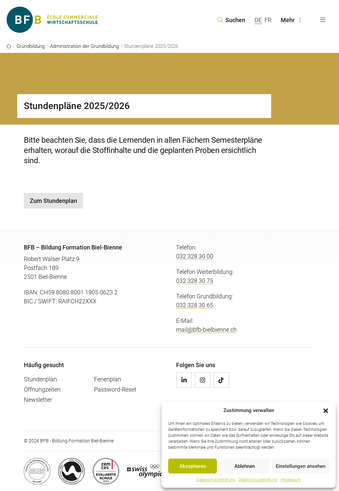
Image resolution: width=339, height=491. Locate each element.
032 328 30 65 (194, 305)
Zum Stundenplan (53, 200)
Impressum (291, 479)
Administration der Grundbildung (84, 46)
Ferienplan (107, 379)
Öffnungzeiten (42, 389)
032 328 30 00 (194, 256)
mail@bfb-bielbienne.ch (206, 329)
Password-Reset (115, 389)
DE (258, 20)
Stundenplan (40, 379)
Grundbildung (31, 46)
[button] (325, 410)
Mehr (292, 20)
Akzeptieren (192, 466)
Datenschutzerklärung (216, 479)
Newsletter (38, 399)
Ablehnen (244, 466)
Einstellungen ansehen (300, 466)
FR (268, 20)
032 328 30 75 (194, 280)
